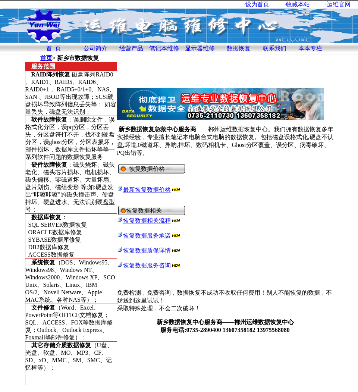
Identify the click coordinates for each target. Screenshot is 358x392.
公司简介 (95, 48)
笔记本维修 (164, 48)
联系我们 (274, 48)
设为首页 (257, 4)
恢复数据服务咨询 (147, 265)
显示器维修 (200, 48)
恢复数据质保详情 (147, 250)
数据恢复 (239, 48)
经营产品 (131, 48)
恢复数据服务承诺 (147, 235)
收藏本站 (298, 4)
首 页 (53, 48)
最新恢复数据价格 (147, 189)
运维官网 (339, 4)
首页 (46, 58)
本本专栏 (310, 48)
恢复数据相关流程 (147, 220)
